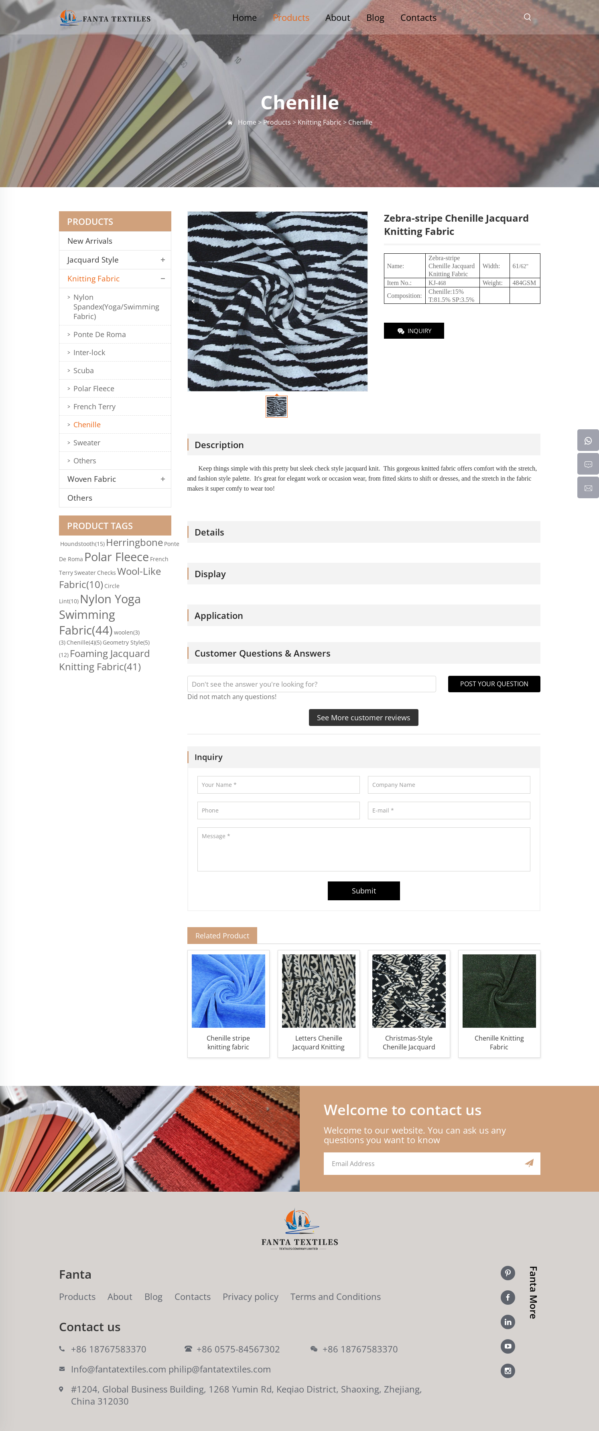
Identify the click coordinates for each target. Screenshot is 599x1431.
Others (84, 460)
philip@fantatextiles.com (220, 1369)
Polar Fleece (93, 388)
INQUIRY (413, 331)
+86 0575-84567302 (238, 1349)
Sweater (86, 442)
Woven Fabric (91, 479)
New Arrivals (92, 240)
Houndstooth (82, 544)
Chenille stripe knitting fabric (228, 1042)
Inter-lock (89, 352)
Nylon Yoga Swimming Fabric (100, 614)
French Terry (94, 406)
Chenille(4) (84, 642)
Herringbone (134, 542)
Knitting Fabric (93, 278)
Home (244, 17)
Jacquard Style (93, 259)
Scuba (83, 370)
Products (291, 17)
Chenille (87, 424)
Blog (375, 17)
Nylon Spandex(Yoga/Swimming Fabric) (116, 306)
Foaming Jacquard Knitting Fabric (104, 660)
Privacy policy (250, 1296)
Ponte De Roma (99, 334)
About (337, 17)
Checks (106, 572)
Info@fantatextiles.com (118, 1369)
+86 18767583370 (108, 1349)
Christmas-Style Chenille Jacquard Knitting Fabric (409, 1042)
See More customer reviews (363, 717)
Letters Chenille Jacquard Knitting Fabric (318, 1042)
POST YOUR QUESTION (494, 683)
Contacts (418, 17)
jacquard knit (362, 468)
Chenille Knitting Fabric (499, 1042)
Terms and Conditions (335, 1296)
